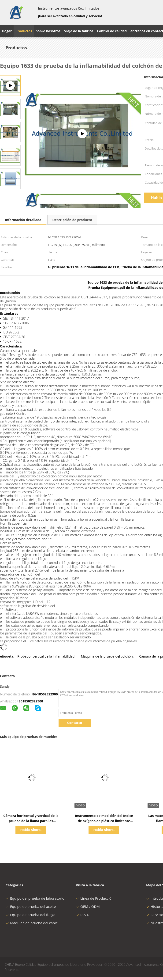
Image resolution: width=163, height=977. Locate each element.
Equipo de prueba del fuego (31, 914)
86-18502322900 (45, 694)
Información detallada (23, 220)
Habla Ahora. (31, 829)
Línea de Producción (95, 898)
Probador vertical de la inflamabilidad (45, 656)
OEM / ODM (88, 906)
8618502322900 (31, 701)
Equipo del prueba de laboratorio (35, 898)
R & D (82, 914)
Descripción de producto (72, 220)
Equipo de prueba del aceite (31, 906)
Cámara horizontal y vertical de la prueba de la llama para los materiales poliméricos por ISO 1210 (31, 820)
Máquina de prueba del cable (32, 922)
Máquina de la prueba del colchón (107, 656)
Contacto (74, 722)
